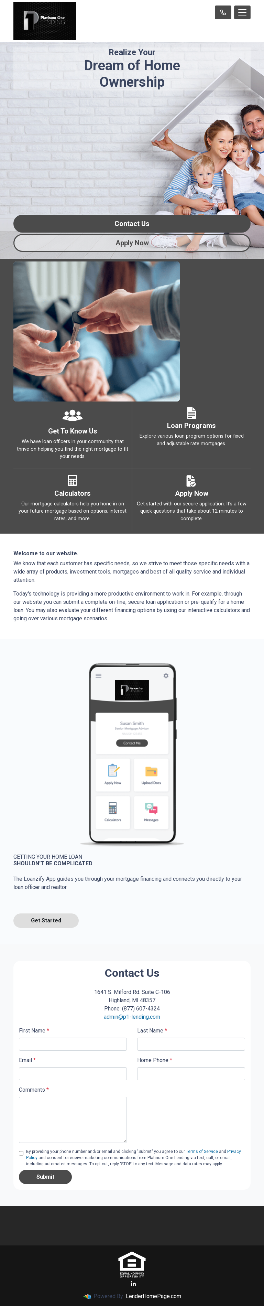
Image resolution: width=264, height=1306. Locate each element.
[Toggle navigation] (242, 12)
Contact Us (132, 224)
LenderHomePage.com (153, 1296)
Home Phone (154, 1060)
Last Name (152, 1030)
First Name (34, 1030)
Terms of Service (202, 1151)
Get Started (46, 920)
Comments (34, 1089)
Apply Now (132, 243)
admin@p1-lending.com (132, 1017)
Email (27, 1060)
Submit (45, 1177)
